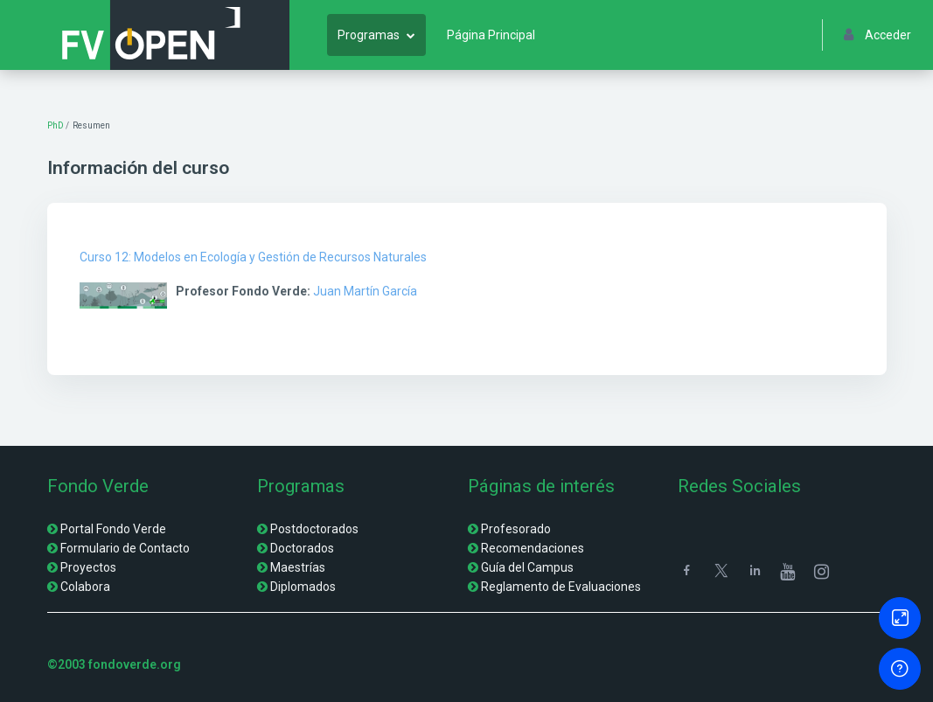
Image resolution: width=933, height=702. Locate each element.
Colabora (85, 587)
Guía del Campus (527, 567)
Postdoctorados (314, 529)
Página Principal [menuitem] (491, 35)
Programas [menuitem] (369, 35)
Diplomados (303, 587)
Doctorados (302, 548)
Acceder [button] (877, 35)
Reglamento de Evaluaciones (561, 587)
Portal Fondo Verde (113, 529)
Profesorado (516, 529)
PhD (55, 125)
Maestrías (297, 567)
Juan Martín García (365, 291)
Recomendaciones (532, 548)
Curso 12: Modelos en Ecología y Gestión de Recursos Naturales (253, 257)
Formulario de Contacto (125, 548)
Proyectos (88, 567)
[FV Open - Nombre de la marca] (151, 35)
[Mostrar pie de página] (900, 669)
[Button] (900, 618)
